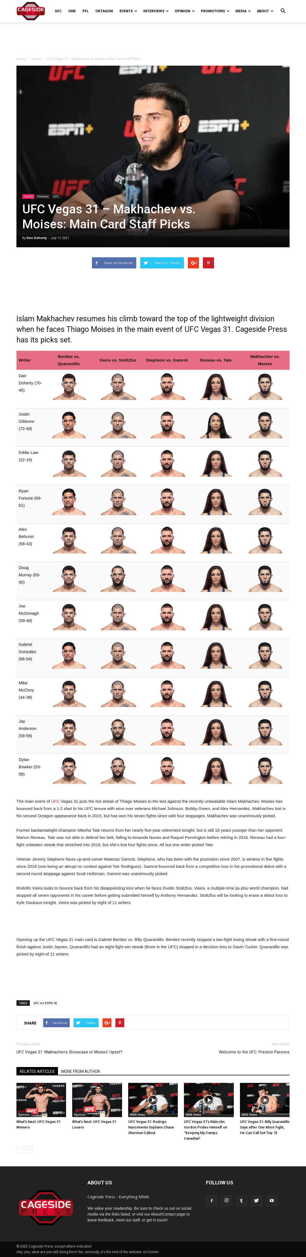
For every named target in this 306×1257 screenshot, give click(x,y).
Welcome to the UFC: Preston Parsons (254, 1052)
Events (128, 11)
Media (243, 11)
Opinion (185, 11)
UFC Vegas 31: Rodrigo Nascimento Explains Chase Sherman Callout (151, 1127)
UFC (58, 11)
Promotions (215, 11)
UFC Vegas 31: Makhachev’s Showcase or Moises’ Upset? (69, 1052)
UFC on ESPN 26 (45, 1003)
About (265, 11)
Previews (42, 196)
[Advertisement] (153, 37)
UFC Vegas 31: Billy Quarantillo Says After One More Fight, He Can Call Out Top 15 (265, 1127)
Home (21, 58)
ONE (72, 11)
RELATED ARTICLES (37, 1071)
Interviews (156, 11)
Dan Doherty (36, 238)
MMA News (137, 1115)
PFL (85, 11)
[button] (283, 7)
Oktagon (104, 11)
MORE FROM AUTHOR (80, 1071)
